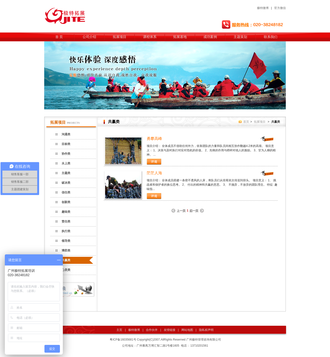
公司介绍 (89, 37)
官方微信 (280, 8)
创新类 (66, 202)
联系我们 (270, 37)
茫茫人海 (154, 173)
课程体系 (150, 37)
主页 (119, 330)
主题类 (66, 173)
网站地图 (187, 330)
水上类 (66, 163)
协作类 (66, 153)
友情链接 (169, 330)
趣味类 (66, 211)
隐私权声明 (206, 330)
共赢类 (66, 260)
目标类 (66, 144)
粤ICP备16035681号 (123, 339)
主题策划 (240, 37)
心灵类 (66, 270)
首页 (246, 121)
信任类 (66, 192)
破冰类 (66, 182)
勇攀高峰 (154, 139)
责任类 (66, 221)
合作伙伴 (152, 330)
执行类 (66, 231)
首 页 (59, 37)
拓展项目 (119, 37)
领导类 (66, 241)
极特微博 (263, 8)
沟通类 (66, 134)
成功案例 (210, 37)
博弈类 (66, 250)
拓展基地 (180, 37)
